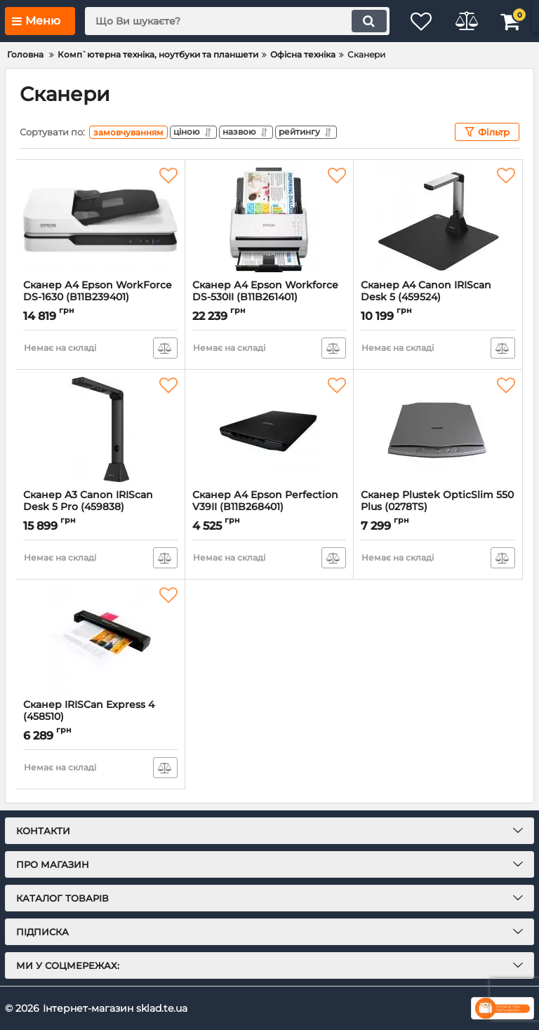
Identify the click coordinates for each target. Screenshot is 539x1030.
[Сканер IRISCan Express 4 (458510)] (100, 639)
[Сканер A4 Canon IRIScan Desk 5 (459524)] (438, 219)
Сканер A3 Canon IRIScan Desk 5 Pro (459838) (100, 507)
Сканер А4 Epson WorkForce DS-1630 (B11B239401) (100, 297)
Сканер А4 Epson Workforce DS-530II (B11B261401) (269, 297)
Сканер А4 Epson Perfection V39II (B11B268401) (269, 507)
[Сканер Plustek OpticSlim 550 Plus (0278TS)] (438, 429)
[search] (231, 21)
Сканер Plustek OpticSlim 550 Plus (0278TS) (438, 507)
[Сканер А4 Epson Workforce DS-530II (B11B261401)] (269, 219)
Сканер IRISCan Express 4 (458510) (100, 717)
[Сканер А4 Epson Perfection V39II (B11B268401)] (269, 429)
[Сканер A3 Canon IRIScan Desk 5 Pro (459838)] (100, 429)
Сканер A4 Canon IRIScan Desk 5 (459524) (438, 297)
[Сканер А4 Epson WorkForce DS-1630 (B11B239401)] (100, 219)
